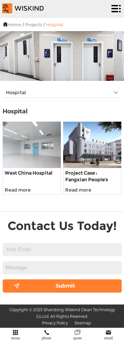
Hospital (54, 24)
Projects (33, 24)
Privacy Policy (55, 322)
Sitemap (82, 322)
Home (14, 24)
